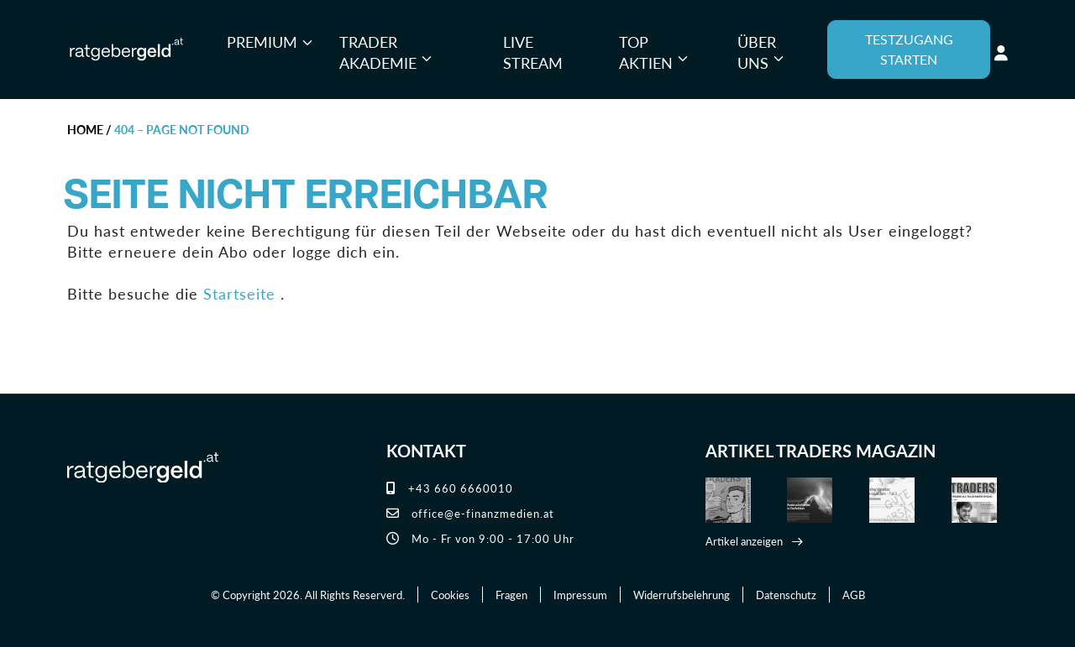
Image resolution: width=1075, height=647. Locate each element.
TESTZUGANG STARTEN (909, 49)
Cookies (450, 595)
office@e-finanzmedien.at (470, 513)
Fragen (511, 595)
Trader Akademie (378, 52)
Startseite (239, 293)
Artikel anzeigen (744, 541)
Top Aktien (646, 52)
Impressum (580, 595)
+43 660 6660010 (449, 488)
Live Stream (533, 52)
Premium (262, 41)
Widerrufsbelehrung (681, 595)
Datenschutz (786, 595)
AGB (853, 595)
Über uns (756, 52)
